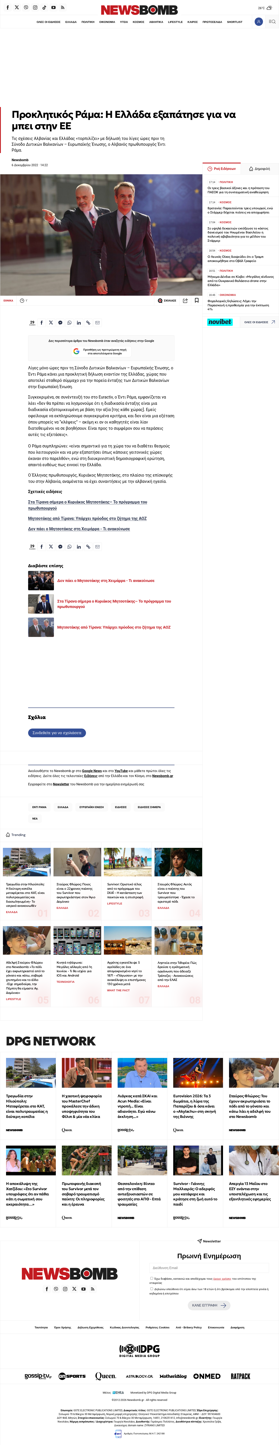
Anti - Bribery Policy (189, 1327)
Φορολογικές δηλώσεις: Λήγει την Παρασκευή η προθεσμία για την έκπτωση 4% (238, 305)
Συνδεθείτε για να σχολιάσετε (56, 733)
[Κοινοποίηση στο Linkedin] (79, 323)
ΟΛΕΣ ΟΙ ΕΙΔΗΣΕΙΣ (49, 22)
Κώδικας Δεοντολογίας (124, 1327)
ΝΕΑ (34, 818)
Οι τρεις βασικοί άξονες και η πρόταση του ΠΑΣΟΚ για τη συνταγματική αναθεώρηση (239, 190)
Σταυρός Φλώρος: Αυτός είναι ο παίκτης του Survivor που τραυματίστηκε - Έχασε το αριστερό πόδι (176, 892)
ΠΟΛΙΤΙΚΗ (88, 22)
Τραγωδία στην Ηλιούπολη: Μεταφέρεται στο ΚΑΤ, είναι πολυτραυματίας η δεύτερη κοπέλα (27, 1106)
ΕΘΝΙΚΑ (8, 300)
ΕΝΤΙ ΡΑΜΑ (39, 807)
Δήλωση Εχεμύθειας (90, 1327)
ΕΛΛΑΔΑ (71, 22)
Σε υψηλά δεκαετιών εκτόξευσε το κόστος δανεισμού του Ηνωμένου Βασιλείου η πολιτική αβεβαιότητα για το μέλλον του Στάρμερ (238, 234)
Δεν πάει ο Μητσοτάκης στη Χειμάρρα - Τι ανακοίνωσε (79, 529)
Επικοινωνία (216, 1327)
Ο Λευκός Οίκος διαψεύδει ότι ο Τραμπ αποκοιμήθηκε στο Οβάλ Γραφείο (236, 259)
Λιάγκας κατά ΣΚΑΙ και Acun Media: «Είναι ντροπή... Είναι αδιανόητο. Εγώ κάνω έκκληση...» (137, 1106)
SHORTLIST (234, 22)
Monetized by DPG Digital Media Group (153, 1392)
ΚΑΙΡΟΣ (193, 22)
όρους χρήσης (222, 1278)
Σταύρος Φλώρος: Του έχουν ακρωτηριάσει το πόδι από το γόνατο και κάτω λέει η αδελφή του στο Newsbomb (249, 1106)
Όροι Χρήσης (62, 1327)
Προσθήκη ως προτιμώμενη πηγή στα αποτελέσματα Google (100, 352)
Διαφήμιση (237, 1327)
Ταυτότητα (41, 1327)
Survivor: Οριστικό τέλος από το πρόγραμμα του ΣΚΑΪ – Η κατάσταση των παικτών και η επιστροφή (125, 890)
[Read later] (196, 300)
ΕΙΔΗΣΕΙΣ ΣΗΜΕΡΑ (149, 807)
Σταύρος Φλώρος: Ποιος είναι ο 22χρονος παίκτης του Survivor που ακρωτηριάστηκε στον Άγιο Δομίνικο (76, 892)
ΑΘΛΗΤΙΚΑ (156, 22)
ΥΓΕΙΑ (124, 22)
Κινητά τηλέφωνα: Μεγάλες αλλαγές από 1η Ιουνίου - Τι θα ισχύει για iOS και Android (74, 968)
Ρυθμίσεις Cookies (157, 1327)
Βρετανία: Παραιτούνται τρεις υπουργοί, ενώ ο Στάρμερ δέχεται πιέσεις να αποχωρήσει (240, 210)
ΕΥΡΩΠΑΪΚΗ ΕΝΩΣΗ (92, 807)
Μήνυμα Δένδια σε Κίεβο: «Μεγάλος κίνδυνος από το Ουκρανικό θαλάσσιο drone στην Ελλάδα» (241, 281)
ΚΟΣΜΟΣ (138, 22)
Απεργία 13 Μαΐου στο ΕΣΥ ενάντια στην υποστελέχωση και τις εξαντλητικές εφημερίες (250, 1191)
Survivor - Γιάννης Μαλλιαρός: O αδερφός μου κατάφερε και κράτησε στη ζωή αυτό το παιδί (195, 1194)
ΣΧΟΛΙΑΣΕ (167, 300)
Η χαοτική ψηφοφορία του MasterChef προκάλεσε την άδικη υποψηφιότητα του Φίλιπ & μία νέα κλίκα (82, 1106)
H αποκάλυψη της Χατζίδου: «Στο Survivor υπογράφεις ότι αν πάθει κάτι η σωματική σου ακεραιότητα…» (27, 1194)
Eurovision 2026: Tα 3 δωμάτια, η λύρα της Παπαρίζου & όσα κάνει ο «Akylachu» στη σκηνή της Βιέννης (194, 1106)
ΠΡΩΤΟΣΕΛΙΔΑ (212, 22)
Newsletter (61, 784)
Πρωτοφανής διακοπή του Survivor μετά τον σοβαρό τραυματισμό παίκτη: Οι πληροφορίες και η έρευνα (83, 1194)
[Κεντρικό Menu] (272, 21)
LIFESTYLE (175, 22)
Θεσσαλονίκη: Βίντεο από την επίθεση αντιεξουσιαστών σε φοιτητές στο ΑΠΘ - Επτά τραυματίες (139, 1194)
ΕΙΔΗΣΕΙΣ (121, 807)
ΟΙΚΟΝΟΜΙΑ (107, 22)
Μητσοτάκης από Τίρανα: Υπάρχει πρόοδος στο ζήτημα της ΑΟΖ (87, 518)
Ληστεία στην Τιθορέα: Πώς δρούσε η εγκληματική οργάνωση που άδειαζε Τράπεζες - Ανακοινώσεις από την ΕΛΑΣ (177, 971)
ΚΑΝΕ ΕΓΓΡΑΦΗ (209, 1305)
